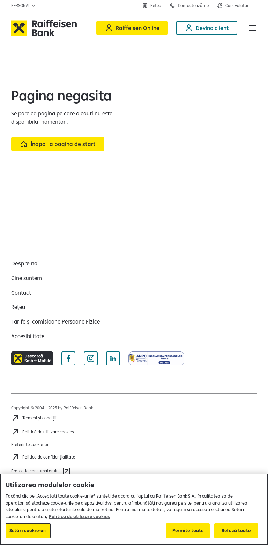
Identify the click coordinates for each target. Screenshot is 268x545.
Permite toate (188, 530)
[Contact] (21, 292)
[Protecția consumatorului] (41, 471)
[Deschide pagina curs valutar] (232, 5)
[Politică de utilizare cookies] (42, 432)
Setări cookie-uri (28, 530)
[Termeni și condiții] (34, 418)
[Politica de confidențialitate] (43, 457)
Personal (23, 5)
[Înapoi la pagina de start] (57, 144)
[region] (134, 509)
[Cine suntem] (26, 278)
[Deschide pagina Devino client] (206, 28)
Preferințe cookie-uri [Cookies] (30, 444)
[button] (252, 28)
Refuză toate (236, 530)
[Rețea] (151, 5)
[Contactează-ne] (189, 5)
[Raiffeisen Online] (132, 28)
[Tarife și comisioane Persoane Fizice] (55, 321)
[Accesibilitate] (27, 336)
